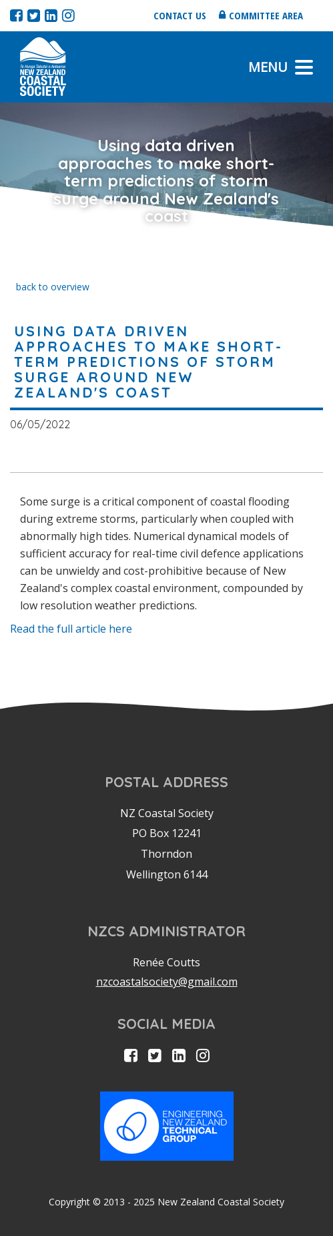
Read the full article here (71, 628)
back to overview (52, 286)
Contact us (179, 15)
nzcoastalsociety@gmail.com (167, 981)
